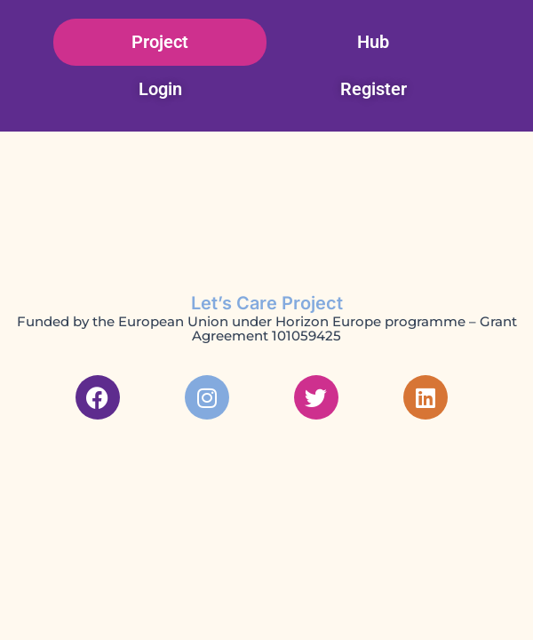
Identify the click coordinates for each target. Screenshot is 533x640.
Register (373, 89)
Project (159, 41)
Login (160, 89)
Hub (373, 41)
